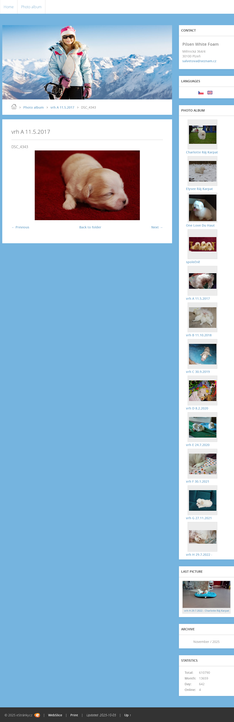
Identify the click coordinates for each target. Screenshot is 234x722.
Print (74, 715)
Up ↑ (127, 715)
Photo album (31, 6)
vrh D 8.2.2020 (197, 408)
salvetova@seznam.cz (199, 61)
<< (187, 641)
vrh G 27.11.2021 (199, 518)
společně (193, 261)
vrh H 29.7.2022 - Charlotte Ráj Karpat (206, 610)
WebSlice (55, 715)
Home (9, 6)
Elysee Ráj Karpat (199, 188)
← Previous (20, 227)
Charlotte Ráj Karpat (202, 152)
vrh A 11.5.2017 (62, 107)
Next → (157, 227)
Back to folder (90, 227)
